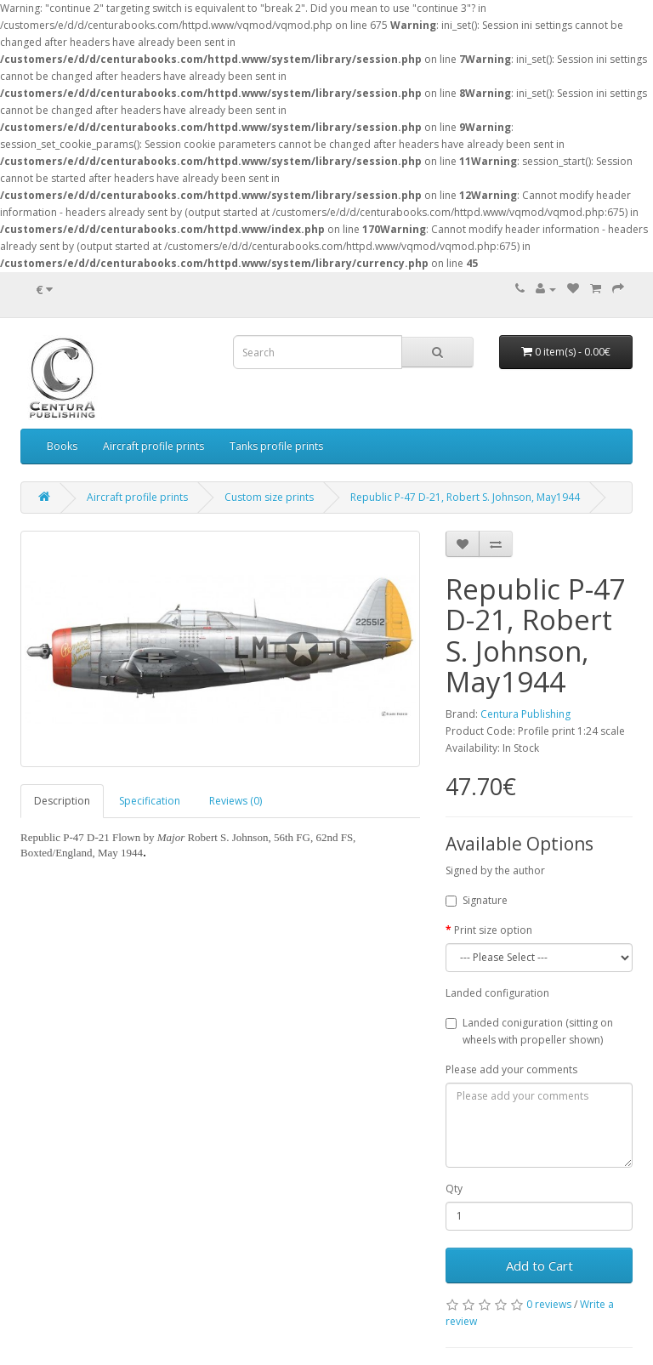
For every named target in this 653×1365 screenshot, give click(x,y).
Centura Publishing (525, 714)
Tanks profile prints (276, 446)
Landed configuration (497, 993)
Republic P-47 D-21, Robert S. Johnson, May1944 (465, 497)
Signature (477, 900)
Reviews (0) (235, 800)
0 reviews (548, 1304)
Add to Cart (539, 1265)
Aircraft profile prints (153, 446)
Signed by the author (495, 870)
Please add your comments (511, 1069)
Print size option (493, 930)
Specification (149, 800)
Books (62, 446)
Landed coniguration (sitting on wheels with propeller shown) (529, 1031)
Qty (454, 1188)
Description (62, 800)
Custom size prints (269, 497)
